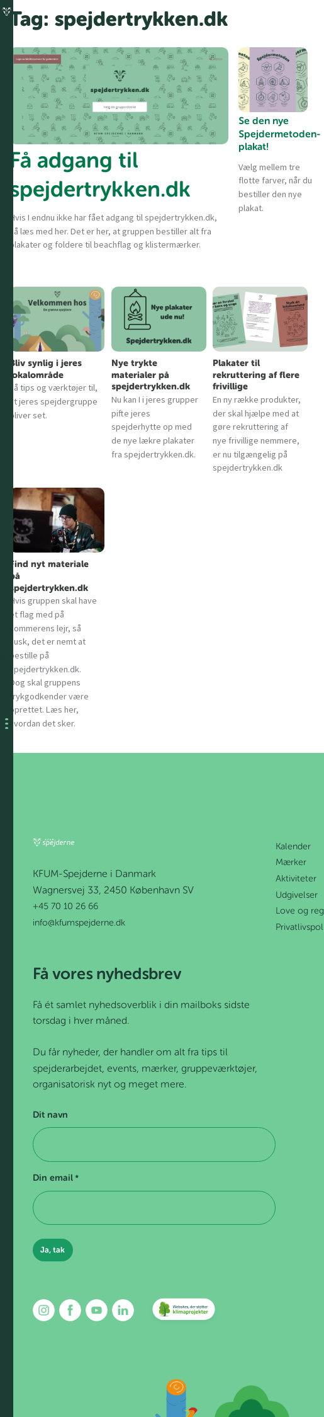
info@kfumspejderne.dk (79, 923)
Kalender (293, 846)
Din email (56, 1179)
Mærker (291, 862)
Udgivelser (297, 895)
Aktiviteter (296, 879)
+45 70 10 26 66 (65, 906)
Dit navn (50, 1115)
